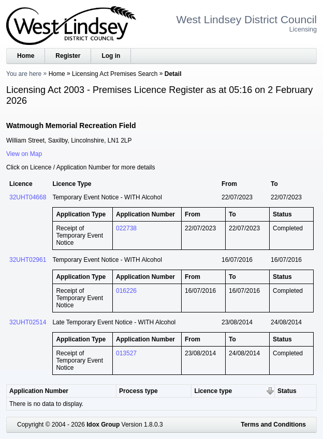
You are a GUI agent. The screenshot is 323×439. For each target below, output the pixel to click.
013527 (126, 353)
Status (287, 391)
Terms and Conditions (273, 424)
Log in (110, 55)
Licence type (213, 391)
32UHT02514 (27, 322)
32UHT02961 (27, 259)
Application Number (38, 391)
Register (67, 55)
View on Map (24, 154)
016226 (126, 290)
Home (25, 55)
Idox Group (103, 424)
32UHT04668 (27, 197)
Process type (138, 391)
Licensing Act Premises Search (114, 73)
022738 (126, 228)
